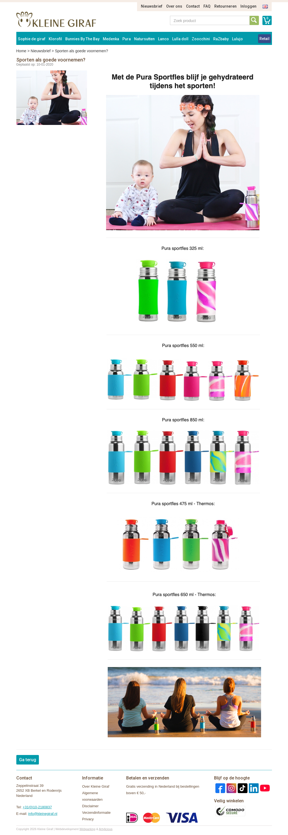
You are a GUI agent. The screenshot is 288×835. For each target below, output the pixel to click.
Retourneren (225, 6)
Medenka (111, 39)
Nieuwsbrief (151, 6)
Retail (264, 38)
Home (21, 51)
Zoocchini (201, 39)
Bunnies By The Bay (82, 39)
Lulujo (237, 39)
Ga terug (27, 759)
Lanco (163, 39)
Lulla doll (180, 39)
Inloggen (248, 6)
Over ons (174, 6)
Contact (193, 6)
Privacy (88, 819)
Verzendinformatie (96, 813)
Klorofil (55, 39)
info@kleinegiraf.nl (42, 814)
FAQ (206, 6)
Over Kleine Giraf (95, 786)
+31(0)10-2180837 (37, 807)
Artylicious (105, 829)
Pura (126, 39)
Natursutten (144, 39)
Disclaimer (90, 806)
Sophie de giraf (31, 39)
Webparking (87, 829)
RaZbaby (221, 39)
